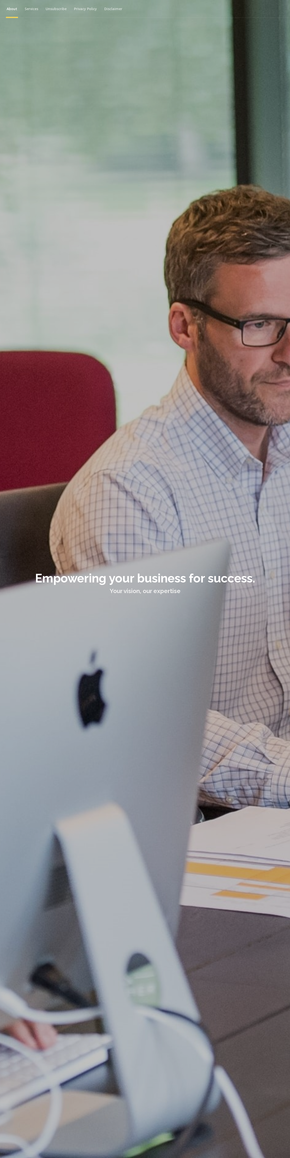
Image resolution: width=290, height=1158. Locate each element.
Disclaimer (113, 8)
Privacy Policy (85, 8)
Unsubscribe (56, 8)
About (12, 8)
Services (31, 8)
